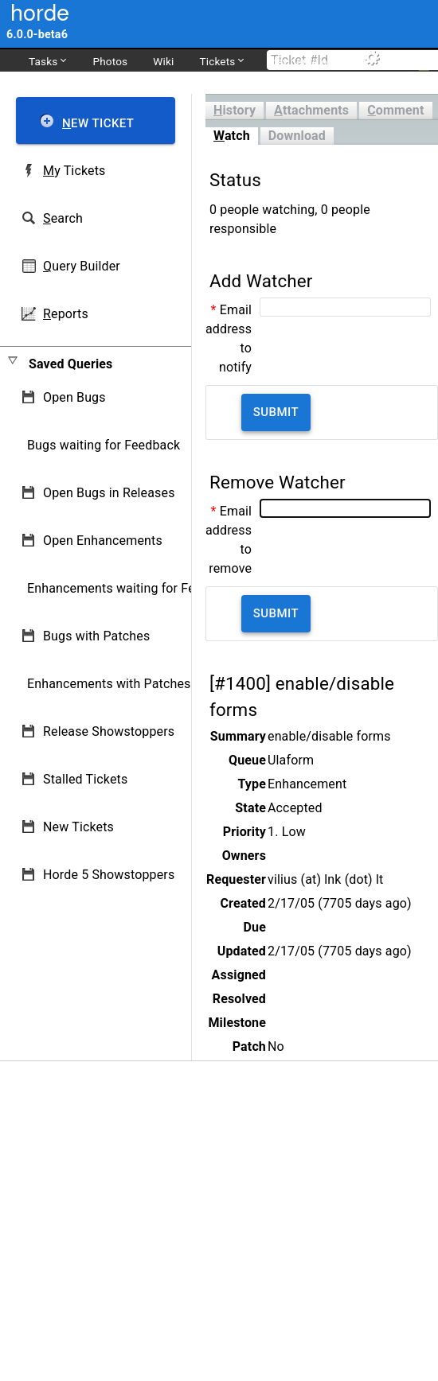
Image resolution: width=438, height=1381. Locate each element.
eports (65, 313)
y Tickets (74, 170)
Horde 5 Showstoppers (108, 874)
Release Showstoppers (108, 731)
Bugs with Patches (96, 636)
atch (231, 135)
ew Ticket (98, 123)
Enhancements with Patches (109, 683)
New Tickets (78, 826)
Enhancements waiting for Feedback (132, 588)
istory (234, 110)
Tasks (47, 60)
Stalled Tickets (85, 779)
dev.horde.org (303, 61)
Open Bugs (74, 397)
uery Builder (81, 266)
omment (395, 110)
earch (63, 218)
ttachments (311, 110)
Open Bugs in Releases (109, 492)
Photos (109, 61)
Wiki (163, 61)
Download (297, 135)
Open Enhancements (102, 540)
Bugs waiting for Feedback (103, 445)
